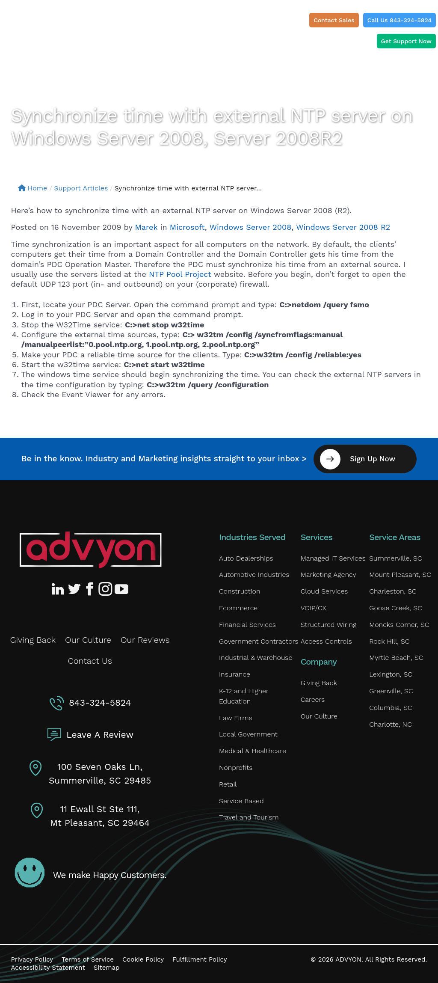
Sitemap (107, 967)
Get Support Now (406, 41)
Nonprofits (235, 767)
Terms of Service (88, 959)
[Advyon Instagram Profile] (105, 589)
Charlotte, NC (390, 724)
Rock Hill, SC (389, 641)
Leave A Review (99, 734)
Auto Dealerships (246, 558)
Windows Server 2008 (251, 227)
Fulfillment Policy (199, 959)
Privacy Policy (32, 959)
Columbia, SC (390, 708)
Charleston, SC (392, 591)
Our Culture (88, 640)
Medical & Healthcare (252, 751)
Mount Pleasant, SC (400, 574)
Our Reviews (145, 640)
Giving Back (33, 640)
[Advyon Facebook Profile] (90, 589)
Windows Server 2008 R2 (343, 227)
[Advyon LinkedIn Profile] (59, 589)
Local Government (248, 734)
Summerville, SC (395, 558)
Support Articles (81, 188)
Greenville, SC (391, 691)
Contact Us (90, 661)
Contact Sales (334, 20)
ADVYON (348, 959)
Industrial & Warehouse (255, 657)
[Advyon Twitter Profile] (75, 589)
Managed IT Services (333, 558)
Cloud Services (324, 591)
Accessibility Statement (48, 967)
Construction (239, 591)
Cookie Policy (143, 959)
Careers (313, 699)
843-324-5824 (100, 702)
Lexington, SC (390, 674)
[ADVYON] (45, 23)
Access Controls (326, 641)
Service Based (241, 801)
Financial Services (247, 625)
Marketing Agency (328, 574)
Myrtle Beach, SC (396, 657)
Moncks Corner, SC (399, 625)
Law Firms (235, 718)
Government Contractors (258, 641)
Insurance (234, 674)
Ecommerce (238, 608)
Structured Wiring (329, 625)
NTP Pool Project (181, 274)
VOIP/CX (313, 608)
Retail (228, 784)
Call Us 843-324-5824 (399, 20)
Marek (146, 227)
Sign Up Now (372, 458)
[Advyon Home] (90, 550)
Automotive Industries (254, 574)
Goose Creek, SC (395, 608)
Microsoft (187, 227)
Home (32, 188)
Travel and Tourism (249, 817)
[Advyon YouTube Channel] (121, 589)
